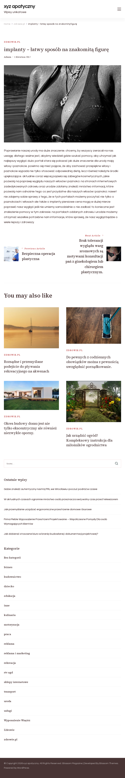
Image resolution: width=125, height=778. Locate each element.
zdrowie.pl (12, 42)
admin (7, 57)
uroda (7, 701)
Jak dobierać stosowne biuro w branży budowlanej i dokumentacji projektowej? (51, 534)
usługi (8, 710)
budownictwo (12, 576)
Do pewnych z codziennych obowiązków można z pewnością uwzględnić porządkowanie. (92, 362)
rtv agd (8, 672)
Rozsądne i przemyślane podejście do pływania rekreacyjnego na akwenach (26, 366)
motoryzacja (11, 624)
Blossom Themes (108, 763)
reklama (9, 643)
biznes (8, 567)
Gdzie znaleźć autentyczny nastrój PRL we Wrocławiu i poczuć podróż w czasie (50, 489)
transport (10, 691)
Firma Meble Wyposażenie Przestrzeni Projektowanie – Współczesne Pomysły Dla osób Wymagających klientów (55, 521)
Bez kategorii (12, 557)
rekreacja (10, 663)
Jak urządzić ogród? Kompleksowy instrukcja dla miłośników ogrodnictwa (89, 440)
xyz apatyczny (19, 6)
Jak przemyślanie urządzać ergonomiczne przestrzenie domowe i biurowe (48, 509)
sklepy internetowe (16, 682)
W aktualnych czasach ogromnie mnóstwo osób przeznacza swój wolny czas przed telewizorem (61, 499)
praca (7, 634)
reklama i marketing (17, 653)
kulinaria (10, 615)
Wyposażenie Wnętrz (17, 720)
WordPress (23, 768)
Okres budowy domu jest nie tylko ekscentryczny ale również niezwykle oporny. (30, 428)
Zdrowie (9, 730)
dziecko (9, 586)
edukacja (9, 596)
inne (7, 605)
